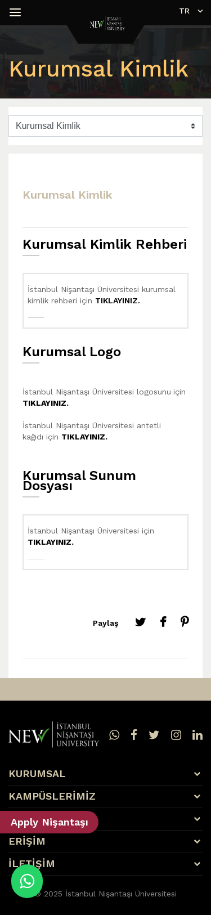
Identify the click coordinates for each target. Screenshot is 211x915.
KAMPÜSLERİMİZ (52, 796)
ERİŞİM (27, 841)
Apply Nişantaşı (49, 822)
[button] (16, 12)
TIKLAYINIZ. (117, 300)
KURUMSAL (37, 774)
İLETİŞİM (31, 864)
